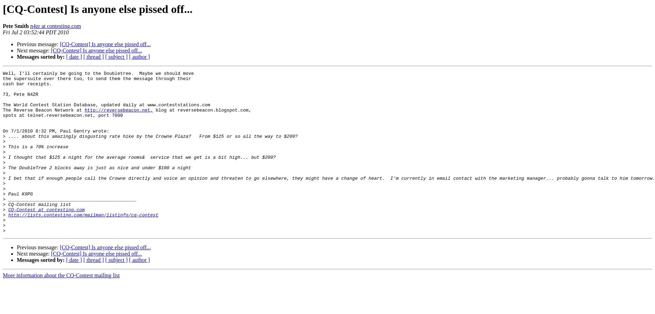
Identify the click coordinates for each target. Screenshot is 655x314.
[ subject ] (116, 57)
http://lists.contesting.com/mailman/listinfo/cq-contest (83, 244)
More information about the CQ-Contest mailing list (61, 308)
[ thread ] (93, 57)
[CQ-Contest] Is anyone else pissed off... (105, 44)
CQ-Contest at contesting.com (46, 238)
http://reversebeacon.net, (119, 118)
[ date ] (74, 57)
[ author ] (139, 57)
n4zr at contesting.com (55, 26)
